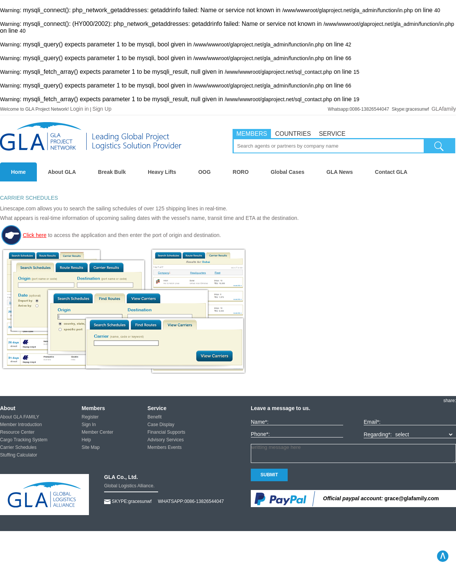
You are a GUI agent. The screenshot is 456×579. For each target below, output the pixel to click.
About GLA (62, 172)
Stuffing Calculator (18, 455)
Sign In (89, 424)
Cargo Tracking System (24, 439)
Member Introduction (21, 424)
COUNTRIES (293, 133)
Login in (79, 109)
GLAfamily (443, 109)
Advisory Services (165, 439)
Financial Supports (166, 432)
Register (90, 417)
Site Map (91, 447)
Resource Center (17, 432)
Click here (23, 235)
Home (18, 172)
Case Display (160, 424)
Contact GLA (391, 172)
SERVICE (332, 133)
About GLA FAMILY (19, 417)
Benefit (154, 417)
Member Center (97, 432)
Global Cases (287, 172)
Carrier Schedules (18, 447)
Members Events (164, 447)
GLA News (339, 172)
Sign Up (101, 109)
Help (86, 439)
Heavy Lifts (162, 172)
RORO (241, 172)
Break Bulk (112, 172)
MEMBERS (251, 133)
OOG (204, 172)
